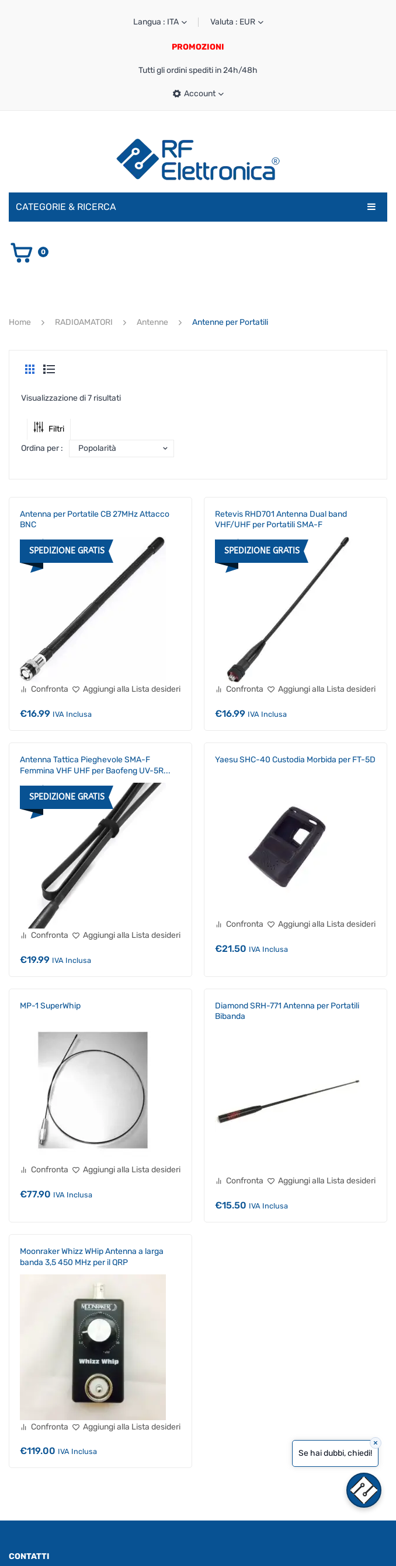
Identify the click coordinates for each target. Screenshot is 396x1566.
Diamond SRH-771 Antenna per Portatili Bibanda (287, 1011)
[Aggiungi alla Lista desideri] (126, 689)
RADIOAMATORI (84, 322)
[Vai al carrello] (28, 252)
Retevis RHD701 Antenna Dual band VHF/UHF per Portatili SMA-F (281, 519)
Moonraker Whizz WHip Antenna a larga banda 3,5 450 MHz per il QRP (92, 1256)
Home (20, 322)
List (49, 369)
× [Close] (375, 1443)
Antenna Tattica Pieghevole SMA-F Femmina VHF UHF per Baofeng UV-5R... (95, 765)
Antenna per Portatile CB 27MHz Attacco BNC (94, 519)
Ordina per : (42, 448)
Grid (30, 369)
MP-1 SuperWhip (50, 1006)
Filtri (48, 429)
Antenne (152, 322)
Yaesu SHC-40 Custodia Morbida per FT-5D (295, 760)
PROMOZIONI (198, 47)
